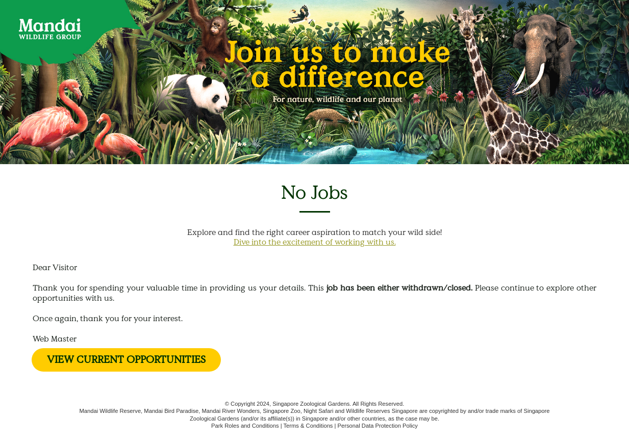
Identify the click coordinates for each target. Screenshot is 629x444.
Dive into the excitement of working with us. (315, 242)
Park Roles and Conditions (245, 426)
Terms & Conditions (308, 426)
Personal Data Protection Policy (378, 426)
